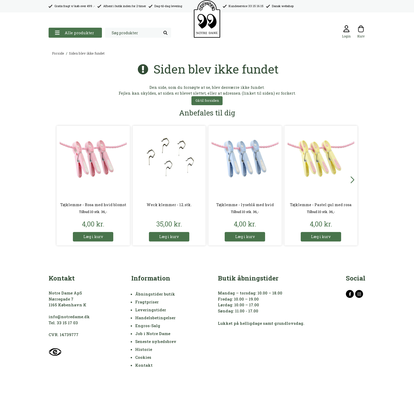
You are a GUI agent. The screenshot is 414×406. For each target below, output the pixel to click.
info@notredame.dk (69, 316)
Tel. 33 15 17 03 (63, 322)
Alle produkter (74, 33)
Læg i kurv (93, 236)
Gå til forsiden (207, 100)
